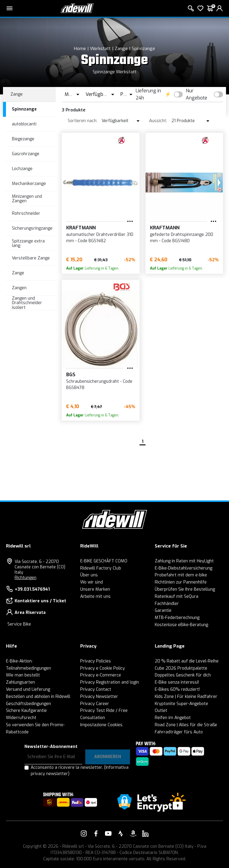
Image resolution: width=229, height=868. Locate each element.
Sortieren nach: (82, 121)
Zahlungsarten (20, 682)
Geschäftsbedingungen (28, 704)
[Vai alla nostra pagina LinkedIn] (145, 833)
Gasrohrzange (25, 154)
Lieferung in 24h (148, 94)
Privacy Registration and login (109, 682)
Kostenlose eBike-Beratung (181, 625)
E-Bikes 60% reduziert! (177, 689)
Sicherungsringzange (32, 228)
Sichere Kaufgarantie (26, 710)
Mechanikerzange (29, 183)
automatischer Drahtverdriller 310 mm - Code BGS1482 (99, 238)
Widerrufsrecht (21, 718)
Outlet (161, 710)
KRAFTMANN (81, 228)
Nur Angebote (196, 94)
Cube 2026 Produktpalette (181, 668)
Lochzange (22, 169)
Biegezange (23, 139)
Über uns (89, 575)
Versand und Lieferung (28, 689)
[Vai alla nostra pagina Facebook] (96, 833)
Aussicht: (158, 121)
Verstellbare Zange (31, 258)
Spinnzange (143, 49)
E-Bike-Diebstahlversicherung (183, 568)
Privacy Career (94, 704)
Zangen (19, 288)
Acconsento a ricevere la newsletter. (80, 771)
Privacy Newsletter (99, 696)
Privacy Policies (95, 661)
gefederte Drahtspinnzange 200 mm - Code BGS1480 (181, 238)
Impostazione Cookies (101, 725)
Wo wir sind (91, 582)
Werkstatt (100, 49)
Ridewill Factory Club (100, 568)
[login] (219, 8)
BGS (70, 374)
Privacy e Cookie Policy (102, 668)
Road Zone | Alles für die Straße (186, 725)
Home (80, 49)
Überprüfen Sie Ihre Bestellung (185, 589)
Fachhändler (167, 603)
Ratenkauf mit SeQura (176, 596)
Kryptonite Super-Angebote (181, 704)
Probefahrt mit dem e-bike (181, 575)
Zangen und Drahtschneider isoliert (27, 302)
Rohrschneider (26, 213)
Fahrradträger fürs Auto (179, 732)
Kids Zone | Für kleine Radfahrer (186, 696)
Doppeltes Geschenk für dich (183, 675)
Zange (121, 49)
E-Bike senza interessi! (177, 682)
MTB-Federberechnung (177, 617)
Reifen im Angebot (173, 718)
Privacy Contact (95, 689)
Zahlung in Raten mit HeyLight (184, 561)
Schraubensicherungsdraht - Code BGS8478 (99, 385)
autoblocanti (24, 124)
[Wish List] (200, 8)
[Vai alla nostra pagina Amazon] (133, 833)
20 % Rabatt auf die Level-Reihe (187, 661)
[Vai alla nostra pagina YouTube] (108, 833)
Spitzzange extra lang (28, 243)
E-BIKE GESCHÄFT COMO (103, 561)
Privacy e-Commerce (100, 675)
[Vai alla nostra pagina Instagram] (83, 833)
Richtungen (25, 578)
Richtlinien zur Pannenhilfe (181, 582)
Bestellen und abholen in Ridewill (38, 696)
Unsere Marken (95, 589)
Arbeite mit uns (95, 596)
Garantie (163, 610)
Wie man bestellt (23, 675)
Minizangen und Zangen (27, 199)
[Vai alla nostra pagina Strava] (120, 833)
